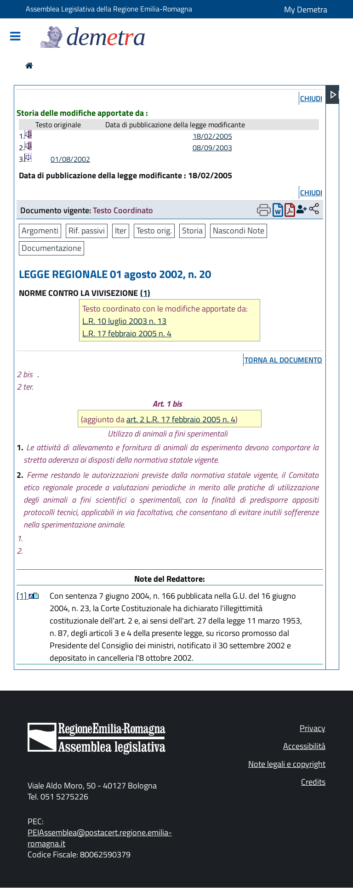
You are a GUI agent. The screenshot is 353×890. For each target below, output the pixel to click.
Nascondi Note (238, 230)
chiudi (311, 98)
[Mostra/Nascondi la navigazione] (15, 37)
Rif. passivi (86, 230)
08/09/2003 (212, 147)
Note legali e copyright (286, 764)
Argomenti (40, 230)
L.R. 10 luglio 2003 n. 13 (124, 321)
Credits (313, 782)
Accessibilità (304, 746)
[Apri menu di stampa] (264, 210)
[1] (22, 596)
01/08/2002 (70, 158)
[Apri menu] (335, 94)
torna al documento (283, 359)
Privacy (312, 728)
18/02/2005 (212, 136)
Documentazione (51, 248)
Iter (120, 230)
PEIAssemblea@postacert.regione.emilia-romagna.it (100, 838)
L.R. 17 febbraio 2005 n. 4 (126, 333)
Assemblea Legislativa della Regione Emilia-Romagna (109, 8)
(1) (145, 293)
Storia (192, 230)
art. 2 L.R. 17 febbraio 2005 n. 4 (180, 419)
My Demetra (305, 9)
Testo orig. (154, 230)
